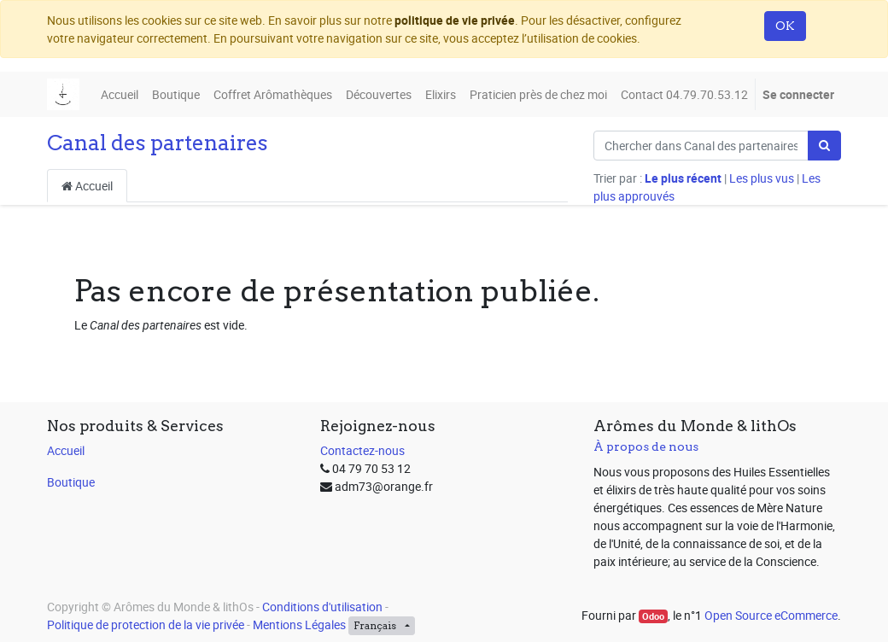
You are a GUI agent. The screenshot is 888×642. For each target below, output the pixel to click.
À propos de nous (645, 446)
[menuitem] (119, 94)
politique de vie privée (454, 20)
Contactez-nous (362, 450)
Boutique (71, 482)
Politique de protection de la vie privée (145, 624)
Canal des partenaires (157, 142)
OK (785, 25)
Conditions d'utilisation (322, 606)
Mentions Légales (299, 624)
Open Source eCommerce (771, 615)
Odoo (653, 616)
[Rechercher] (824, 145)
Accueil (87, 186)
